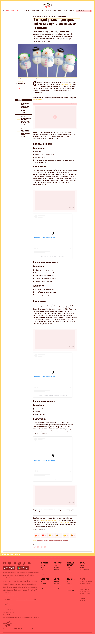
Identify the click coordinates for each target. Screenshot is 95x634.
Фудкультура (83, 572)
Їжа (50, 540)
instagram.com (22, 84)
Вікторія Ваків (62, 16)
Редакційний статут (85, 589)
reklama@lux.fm (7, 614)
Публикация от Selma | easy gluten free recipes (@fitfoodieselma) (52, 395)
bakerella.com (46, 79)
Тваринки (56, 567)
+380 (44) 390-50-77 (8, 604)
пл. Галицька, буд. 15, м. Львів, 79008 (26, 600)
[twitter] (41, 547)
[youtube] (29, 563)
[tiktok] (24, 563)
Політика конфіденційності (84, 586)
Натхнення (48, 11)
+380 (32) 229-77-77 (8, 600)
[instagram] (9, 563)
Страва (53, 540)
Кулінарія (59, 540)
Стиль (68, 569)
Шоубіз (23, 11)
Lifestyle (59, 11)
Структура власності (85, 583)
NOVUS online (64, 522)
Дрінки (82, 567)
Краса (68, 567)
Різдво (46, 540)
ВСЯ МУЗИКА (57, 581)
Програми (69, 583)
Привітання (43, 583)
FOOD (54, 11)
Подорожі (43, 588)
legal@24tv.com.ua (8, 609)
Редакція (82, 600)
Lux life (70, 579)
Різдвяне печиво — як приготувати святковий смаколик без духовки (55, 98)
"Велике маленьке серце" (47, 520)
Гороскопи (56, 569)
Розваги (28, 11)
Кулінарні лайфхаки (85, 569)
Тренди (69, 571)
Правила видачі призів (85, 593)
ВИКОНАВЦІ (56, 583)
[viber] (45, 547)
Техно (42, 586)
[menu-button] (3, 11)
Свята (55, 572)
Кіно (33, 11)
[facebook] (38, 547)
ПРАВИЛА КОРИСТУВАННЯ (86, 581)
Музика (42, 574)
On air (65, 11)
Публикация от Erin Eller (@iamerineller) (52, 479)
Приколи (56, 565)
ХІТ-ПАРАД (56, 588)
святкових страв (66, 84)
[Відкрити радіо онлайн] (84, 11)
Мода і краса (40, 11)
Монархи (43, 565)
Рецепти (65, 540)
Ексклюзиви (44, 572)
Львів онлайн (70, 590)
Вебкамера (69, 586)
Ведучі (68, 581)
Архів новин (83, 598)
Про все (42, 581)
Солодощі (40, 540)
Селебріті (43, 567)
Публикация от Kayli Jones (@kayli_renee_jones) (52, 256)
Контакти (82, 596)
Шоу (42, 569)
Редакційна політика (85, 591)
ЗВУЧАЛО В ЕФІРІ (57, 586)
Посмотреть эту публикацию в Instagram (44, 237)
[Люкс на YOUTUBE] (12, 11)
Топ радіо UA (72, 11)
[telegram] (34, 547)
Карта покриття (71, 588)
